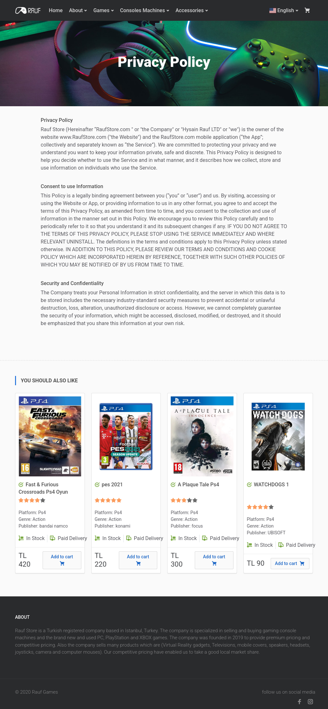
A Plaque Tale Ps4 (198, 485)
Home (56, 10)
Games (101, 10)
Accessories (190, 10)
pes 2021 (112, 485)
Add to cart (62, 560)
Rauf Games (45, 692)
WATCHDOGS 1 (271, 485)
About (76, 10)
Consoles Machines (142, 10)
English (281, 10)
